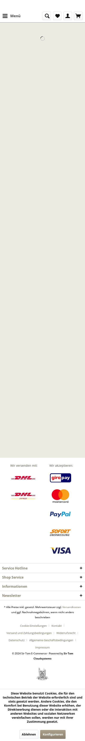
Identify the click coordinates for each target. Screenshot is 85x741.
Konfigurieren (53, 734)
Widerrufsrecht (66, 633)
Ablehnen (29, 734)
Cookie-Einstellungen (33, 626)
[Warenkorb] (78, 16)
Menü (12, 15)
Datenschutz (17, 640)
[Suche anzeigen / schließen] (46, 16)
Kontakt (56, 626)
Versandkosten (71, 607)
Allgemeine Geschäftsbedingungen (51, 640)
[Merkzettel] (57, 16)
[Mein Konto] (67, 16)
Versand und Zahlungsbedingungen (29, 633)
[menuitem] (11, 16)
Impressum (42, 647)
